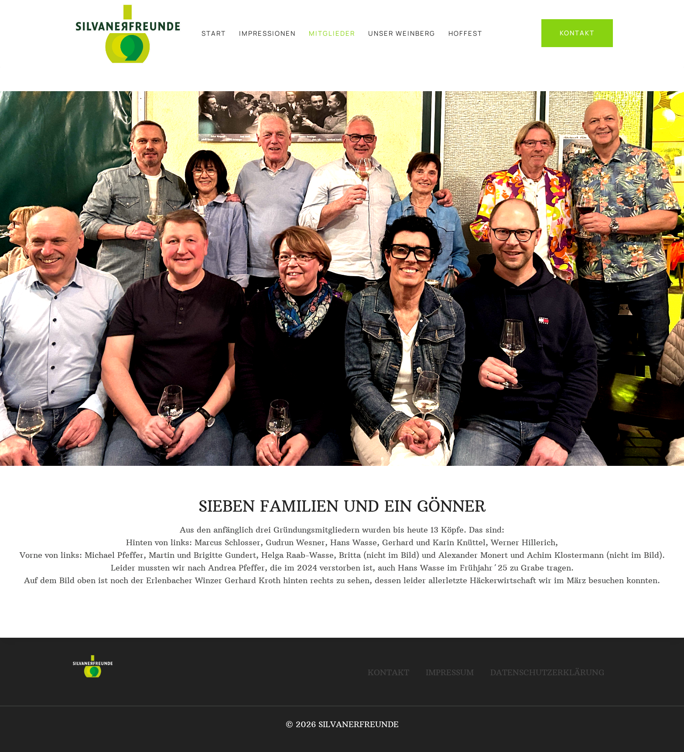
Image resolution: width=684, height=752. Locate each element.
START (214, 33)
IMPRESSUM (450, 672)
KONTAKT (577, 33)
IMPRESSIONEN (267, 33)
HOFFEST (465, 33)
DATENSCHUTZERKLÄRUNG (547, 672)
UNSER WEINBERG (401, 33)
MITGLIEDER (332, 33)
